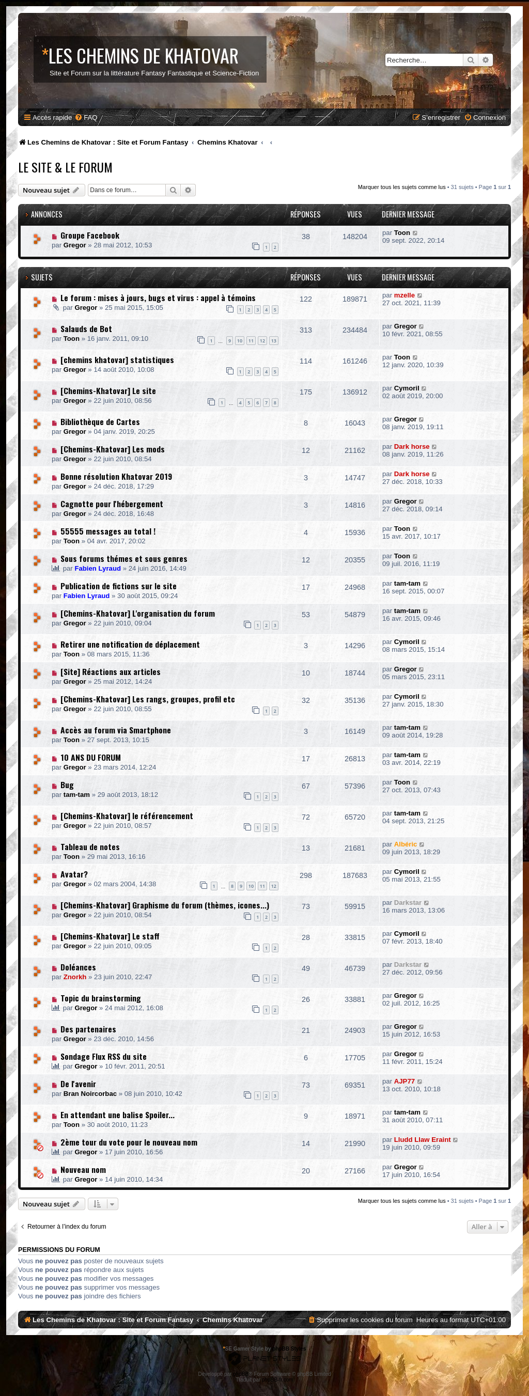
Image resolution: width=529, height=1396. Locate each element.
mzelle (404, 295)
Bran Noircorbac (90, 1093)
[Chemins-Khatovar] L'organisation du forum (137, 613)
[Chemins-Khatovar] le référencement (126, 815)
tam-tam (407, 583)
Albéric (405, 844)
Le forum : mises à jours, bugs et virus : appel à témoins (158, 297)
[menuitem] (85, 117)
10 (239, 340)
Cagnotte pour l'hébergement (111, 503)
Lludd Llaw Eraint (422, 1139)
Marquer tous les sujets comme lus (402, 187)
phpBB (240, 1374)
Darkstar (408, 902)
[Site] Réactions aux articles (110, 671)
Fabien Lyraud (97, 568)
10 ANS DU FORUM (90, 757)
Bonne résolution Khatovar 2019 (116, 476)
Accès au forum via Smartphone (115, 730)
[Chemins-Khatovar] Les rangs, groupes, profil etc (147, 699)
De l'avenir (78, 1083)
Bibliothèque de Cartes (100, 421)
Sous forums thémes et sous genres (124, 558)
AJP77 (404, 1081)
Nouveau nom (83, 1169)
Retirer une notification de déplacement (130, 644)
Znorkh (75, 977)
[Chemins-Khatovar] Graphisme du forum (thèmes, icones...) (164, 905)
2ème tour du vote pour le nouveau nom (128, 1142)
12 (262, 340)
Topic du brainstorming (100, 998)
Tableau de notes (90, 846)
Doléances (78, 967)
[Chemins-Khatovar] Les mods (112, 449)
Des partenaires (88, 1029)
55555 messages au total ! (107, 531)
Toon (402, 233)
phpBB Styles (289, 1349)
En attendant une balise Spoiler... (117, 1114)
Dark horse (412, 446)
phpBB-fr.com (277, 1380)
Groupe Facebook (89, 235)
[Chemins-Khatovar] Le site (108, 390)
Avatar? (74, 874)
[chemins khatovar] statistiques (117, 359)
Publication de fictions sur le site (118, 585)
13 (273, 340)
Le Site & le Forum (65, 167)
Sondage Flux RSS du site (103, 1056)
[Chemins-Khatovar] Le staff (110, 936)
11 (251, 340)
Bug (67, 784)
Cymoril (406, 388)
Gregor (75, 245)
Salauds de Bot (86, 328)
